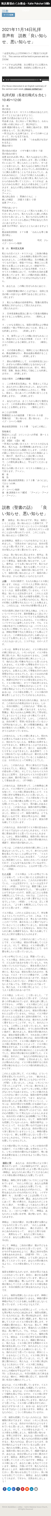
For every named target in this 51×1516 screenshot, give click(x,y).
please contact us (32, 89)
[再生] (4, 80)
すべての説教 (8, 15)
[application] (25, 79)
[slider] (22, 80)
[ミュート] (40, 80)
